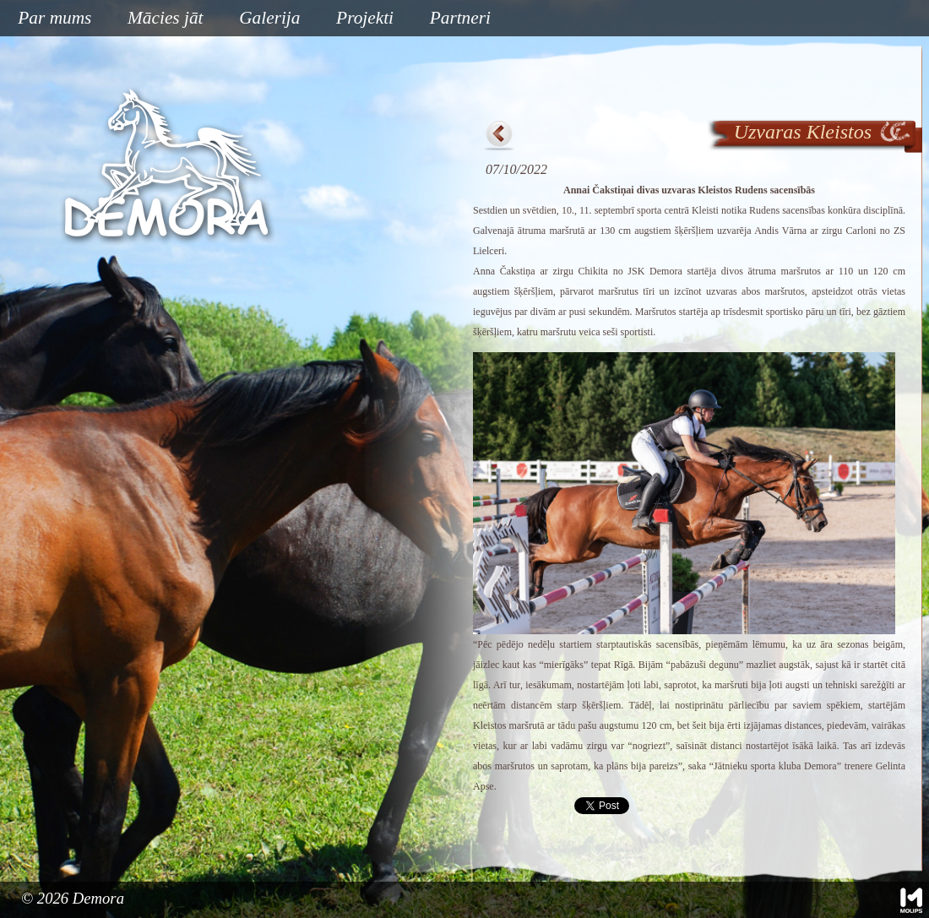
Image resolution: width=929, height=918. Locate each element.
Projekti (358, 19)
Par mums (48, 19)
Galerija (269, 18)
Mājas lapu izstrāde (911, 900)
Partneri (460, 18)
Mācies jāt (159, 19)
